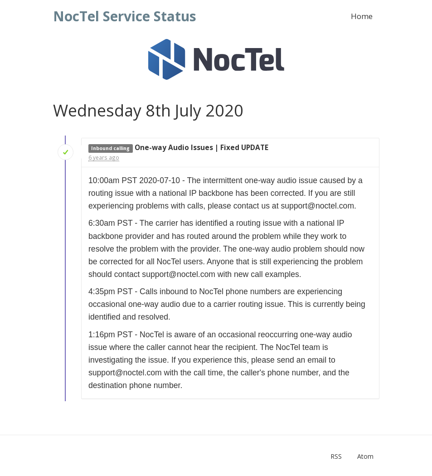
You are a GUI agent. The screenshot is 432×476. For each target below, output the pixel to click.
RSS (336, 456)
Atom (365, 456)
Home (362, 16)
